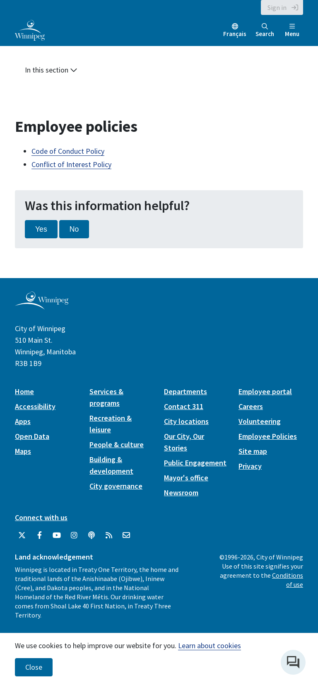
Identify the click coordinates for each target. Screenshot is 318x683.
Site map (252, 451)
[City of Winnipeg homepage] (41, 306)
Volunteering (259, 421)
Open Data (32, 436)
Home (24, 391)
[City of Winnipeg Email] (126, 535)
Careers (250, 406)
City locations (186, 421)
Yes (41, 229)
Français (234, 34)
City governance (115, 486)
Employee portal (265, 391)
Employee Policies (267, 436)
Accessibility (35, 406)
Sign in (277, 7)
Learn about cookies (209, 645)
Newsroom (181, 492)
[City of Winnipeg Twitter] (22, 535)
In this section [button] (51, 70)
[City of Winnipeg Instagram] (74, 535)
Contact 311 (183, 406)
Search (264, 30)
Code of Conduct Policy (67, 151)
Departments (185, 391)
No (74, 229)
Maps (23, 451)
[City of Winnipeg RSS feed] (109, 535)
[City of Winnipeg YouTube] (57, 535)
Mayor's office (186, 477)
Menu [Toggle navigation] (292, 30)
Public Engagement (195, 462)
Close (33, 667)
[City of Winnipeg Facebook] (39, 535)
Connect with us (41, 517)
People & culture (116, 444)
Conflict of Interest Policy (71, 164)
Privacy (250, 466)
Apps (23, 421)
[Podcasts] (91, 535)
